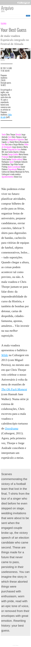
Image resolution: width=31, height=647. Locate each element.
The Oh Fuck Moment (14, 389)
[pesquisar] (12, 15)
